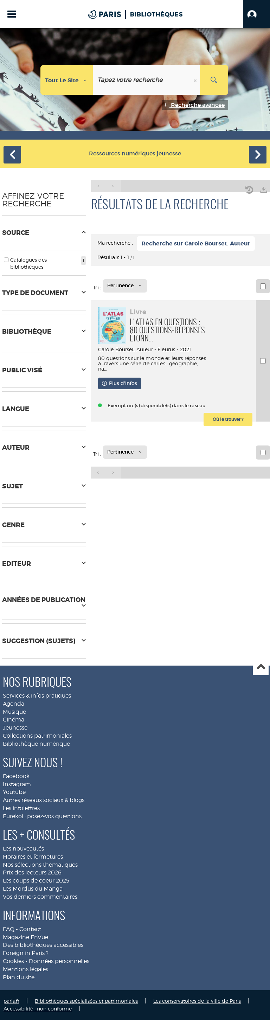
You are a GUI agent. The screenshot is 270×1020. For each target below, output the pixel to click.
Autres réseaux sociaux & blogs (43, 800)
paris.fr (11, 1001)
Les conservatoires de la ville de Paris (197, 1001)
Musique (14, 711)
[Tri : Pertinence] (125, 286)
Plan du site (18, 977)
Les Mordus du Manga (33, 888)
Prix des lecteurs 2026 (32, 872)
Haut (261, 667)
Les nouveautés (23, 848)
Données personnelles (59, 961)
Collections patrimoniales (37, 735)
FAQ (8, 929)
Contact (30, 929)
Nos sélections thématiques (40, 864)
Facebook (16, 776)
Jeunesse (15, 727)
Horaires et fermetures (33, 856)
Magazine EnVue (25, 937)
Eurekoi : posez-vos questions (42, 816)
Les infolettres (21, 808)
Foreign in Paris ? (26, 953)
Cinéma (13, 719)
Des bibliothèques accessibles (43, 945)
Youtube (14, 792)
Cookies (13, 961)
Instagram (17, 784)
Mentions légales (25, 969)
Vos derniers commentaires (40, 896)
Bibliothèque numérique (36, 743)
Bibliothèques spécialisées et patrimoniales (86, 1001)
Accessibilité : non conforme (38, 1009)
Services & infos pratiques (37, 695)
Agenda (13, 703)
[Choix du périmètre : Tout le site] (66, 80)
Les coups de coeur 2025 (36, 880)
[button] (256, 14)
